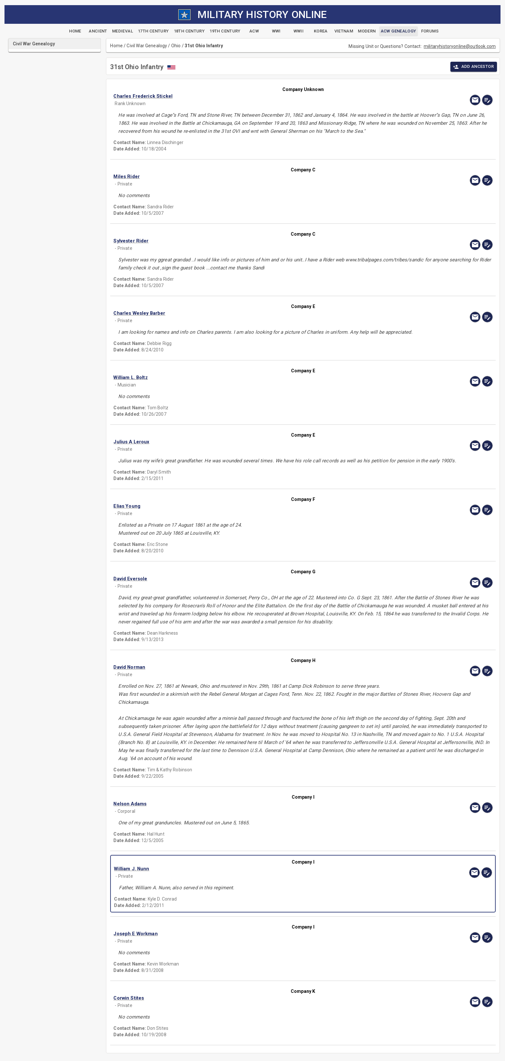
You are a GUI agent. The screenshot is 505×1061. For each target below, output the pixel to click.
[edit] (487, 100)
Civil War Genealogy (147, 45)
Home (116, 45)
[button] (246, 96)
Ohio (176, 45)
